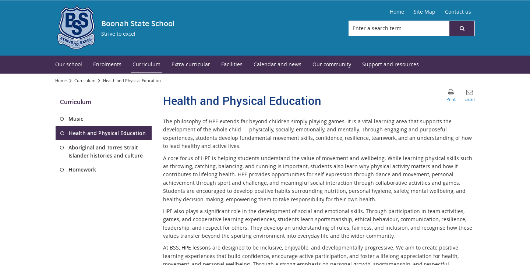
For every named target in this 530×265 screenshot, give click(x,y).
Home (61, 80)
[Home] (397, 12)
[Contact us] (458, 12)
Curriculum (84, 80)
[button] (461, 28)
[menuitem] (69, 65)
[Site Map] (424, 12)
